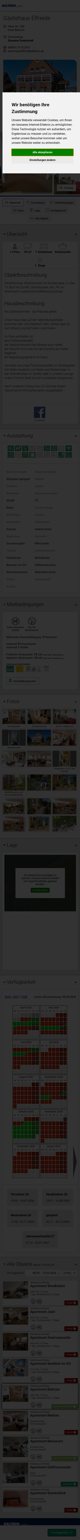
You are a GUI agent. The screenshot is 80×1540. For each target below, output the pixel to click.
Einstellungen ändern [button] (42, 160)
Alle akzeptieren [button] (42, 152)
